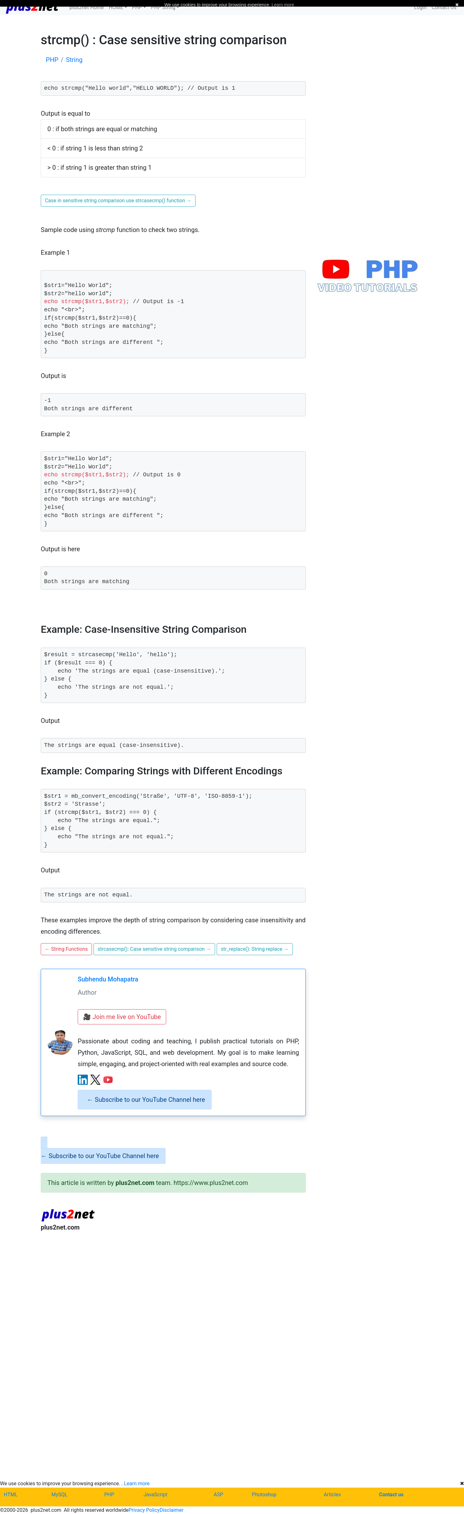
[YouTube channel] (108, 1080)
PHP (109, 1495)
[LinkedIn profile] (83, 1080)
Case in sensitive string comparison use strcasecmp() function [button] (118, 201)
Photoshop (264, 1495)
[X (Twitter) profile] (95, 1080)
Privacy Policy (144, 1510)
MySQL (59, 1495)
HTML (10, 1495)
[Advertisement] (173, 1288)
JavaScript (155, 1495)
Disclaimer (171, 1510)
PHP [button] (137, 7)
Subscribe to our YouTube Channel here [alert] (146, 1099)
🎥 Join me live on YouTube (122, 1017)
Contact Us (443, 7)
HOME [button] (116, 7)
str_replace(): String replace (255, 949)
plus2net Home (86, 7)
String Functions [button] (66, 949)
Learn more (137, 1483)
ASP (218, 1495)
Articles (332, 1495)
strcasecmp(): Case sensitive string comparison (154, 949)
